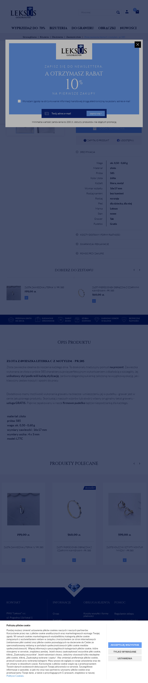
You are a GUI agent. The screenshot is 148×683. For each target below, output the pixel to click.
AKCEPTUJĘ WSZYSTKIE (125, 645)
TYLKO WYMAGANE (124, 651)
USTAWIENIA (125, 658)
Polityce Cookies (15, 676)
